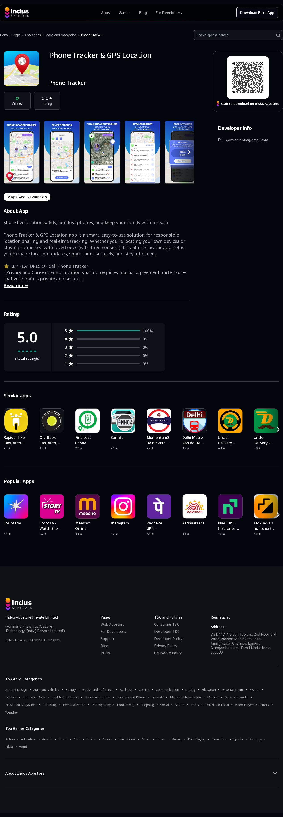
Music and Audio (236, 697)
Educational (127, 739)
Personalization (74, 705)
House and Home (97, 697)
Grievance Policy (168, 653)
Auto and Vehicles (46, 689)
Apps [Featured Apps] (105, 12)
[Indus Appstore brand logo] (53, 12)
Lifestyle (157, 697)
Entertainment (232, 689)
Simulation (219, 739)
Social (164, 705)
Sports (180, 705)
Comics (144, 689)
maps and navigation (27, 196)
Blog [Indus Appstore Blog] (143, 12)
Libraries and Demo (131, 697)
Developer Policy (168, 638)
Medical (212, 697)
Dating (190, 689)
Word (23, 747)
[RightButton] (189, 152)
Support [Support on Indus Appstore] (107, 638)
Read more (16, 285)
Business (126, 689)
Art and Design (16, 689)
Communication (167, 689)
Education (208, 689)
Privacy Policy (165, 646)
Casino (91, 739)
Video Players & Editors (252, 705)
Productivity (125, 705)
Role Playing (197, 739)
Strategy (255, 739)
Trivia (9, 747)
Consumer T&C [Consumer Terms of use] (166, 624)
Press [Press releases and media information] (105, 653)
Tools (195, 705)
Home (4, 35)
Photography (101, 705)
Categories (33, 35)
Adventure (28, 739)
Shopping (147, 705)
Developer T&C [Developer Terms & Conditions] (167, 631)
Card (77, 739)
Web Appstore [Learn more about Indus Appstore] (113, 624)
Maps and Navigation (61, 35)
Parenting (50, 705)
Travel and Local (217, 705)
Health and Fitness (65, 697)
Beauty (70, 689)
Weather (11, 712)
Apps (17, 35)
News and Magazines (20, 705)
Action (10, 739)
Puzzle (161, 739)
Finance (11, 697)
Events (254, 689)
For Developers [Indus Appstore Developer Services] (169, 12)
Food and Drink (34, 697)
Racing (177, 739)
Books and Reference (97, 689)
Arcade (47, 739)
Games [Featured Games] (124, 12)
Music (146, 739)
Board (62, 739)
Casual (107, 739)
